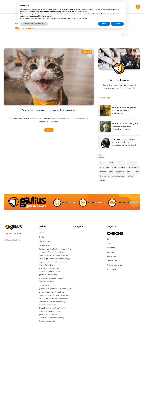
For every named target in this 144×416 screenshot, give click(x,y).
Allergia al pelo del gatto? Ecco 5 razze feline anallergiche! (124, 110)
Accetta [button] (117, 24)
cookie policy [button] (82, 12)
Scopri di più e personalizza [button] (34, 24)
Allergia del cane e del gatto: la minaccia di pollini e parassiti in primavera (125, 126)
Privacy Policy (44, 246)
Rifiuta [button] (104, 24)
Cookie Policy (44, 285)
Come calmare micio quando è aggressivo (49, 110)
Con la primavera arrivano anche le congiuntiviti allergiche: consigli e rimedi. (124, 142)
